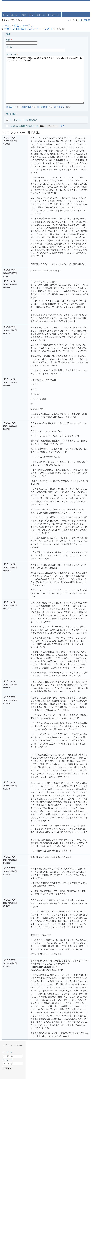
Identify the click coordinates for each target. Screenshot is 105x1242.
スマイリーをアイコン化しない (21, 122)
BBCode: (12, 106)
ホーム (6, 14)
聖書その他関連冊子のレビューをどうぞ (30, 28)
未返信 (74, 20)
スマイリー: (14, 110)
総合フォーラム (24, 25)
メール (35, 49)
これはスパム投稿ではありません (24, 129)
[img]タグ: (44, 106)
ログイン (41, 14)
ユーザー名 (86, 12)
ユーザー (15, 14)
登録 (32, 14)
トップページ (54, 14)
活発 (67, 20)
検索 (24, 14)
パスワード (86, 19)
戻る (63, 129)
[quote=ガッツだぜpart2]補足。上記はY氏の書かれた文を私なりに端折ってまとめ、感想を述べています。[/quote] (38, 79)
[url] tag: (28, 106)
